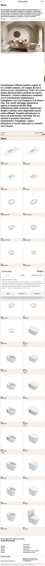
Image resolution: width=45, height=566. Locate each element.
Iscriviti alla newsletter (8, 540)
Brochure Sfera (15, 19)
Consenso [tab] (8, 275)
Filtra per (2, 134)
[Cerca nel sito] (1, 1)
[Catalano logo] (22, 1)
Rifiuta (8, 293)
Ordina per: (37, 132)
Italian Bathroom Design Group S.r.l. (33, 563)
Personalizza (22, 293)
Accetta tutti (36, 293)
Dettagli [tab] (22, 275)
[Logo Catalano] (5, 556)
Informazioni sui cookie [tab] (37, 275)
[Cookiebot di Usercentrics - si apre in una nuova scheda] (38, 271)
